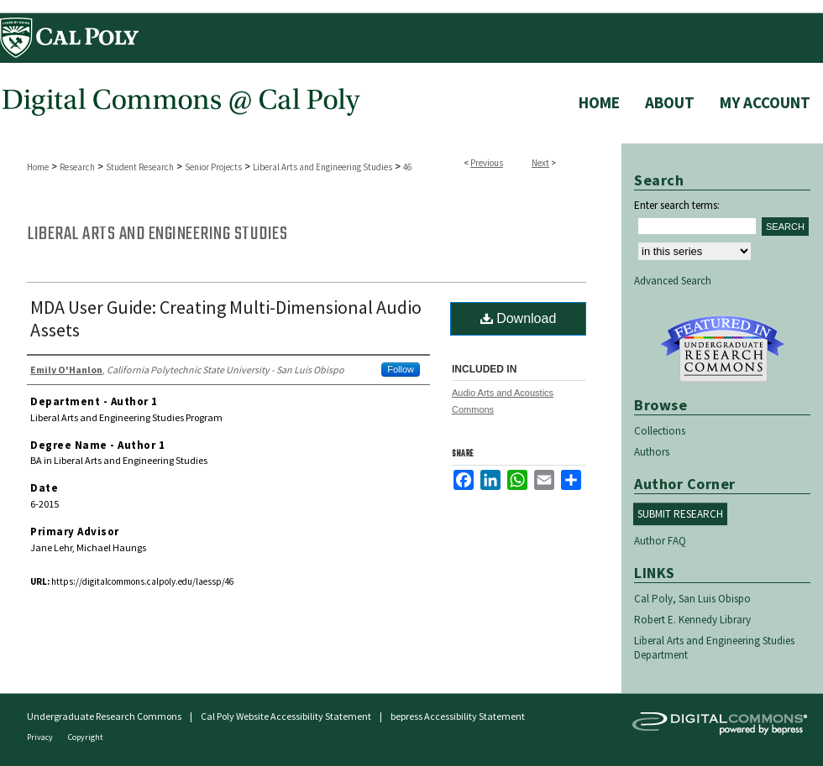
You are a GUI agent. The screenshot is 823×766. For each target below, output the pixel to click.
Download (518, 318)
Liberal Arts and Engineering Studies (322, 167)
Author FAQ (660, 541)
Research (77, 167)
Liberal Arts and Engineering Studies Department (714, 647)
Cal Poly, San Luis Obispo (692, 598)
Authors (651, 452)
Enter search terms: (677, 205)
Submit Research (680, 514)
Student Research (140, 167)
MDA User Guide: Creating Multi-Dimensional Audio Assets (226, 318)
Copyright (85, 737)
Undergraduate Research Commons (722, 349)
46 (407, 167)
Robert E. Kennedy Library (692, 619)
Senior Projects (213, 167)
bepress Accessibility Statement (458, 716)
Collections (659, 431)
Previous (486, 163)
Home (38, 167)
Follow (400, 369)
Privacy (41, 737)
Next (540, 163)
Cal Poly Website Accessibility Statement (286, 716)
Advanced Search (672, 281)
